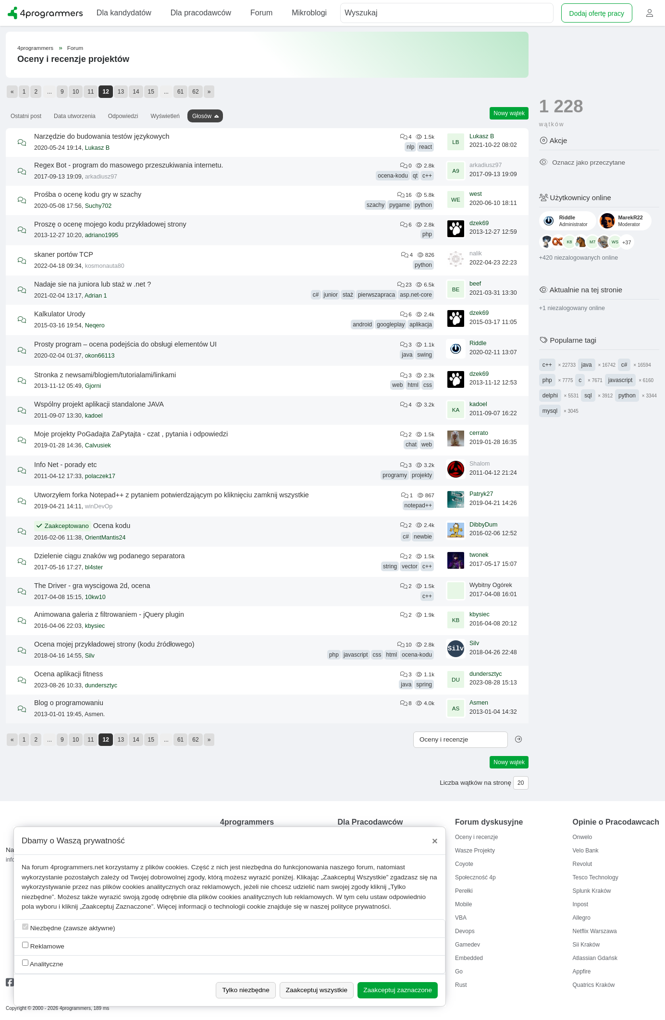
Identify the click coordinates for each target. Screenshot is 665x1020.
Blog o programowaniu (68, 703)
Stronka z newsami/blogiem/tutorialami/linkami (105, 375)
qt (415, 175)
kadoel (94, 415)
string (390, 566)
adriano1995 (102, 235)
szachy (375, 205)
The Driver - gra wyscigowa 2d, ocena (92, 585)
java (407, 354)
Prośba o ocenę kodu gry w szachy (87, 194)
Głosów (201, 116)
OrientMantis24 (105, 537)
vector (410, 566)
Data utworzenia (75, 116)
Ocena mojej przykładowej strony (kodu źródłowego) (114, 644)
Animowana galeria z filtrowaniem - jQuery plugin (109, 614)
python (423, 205)
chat (411, 444)
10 (76, 91)
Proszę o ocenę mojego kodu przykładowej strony (110, 224)
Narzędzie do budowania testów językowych (102, 136)
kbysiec (95, 626)
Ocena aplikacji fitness (68, 674)
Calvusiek (98, 445)
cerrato (478, 433)
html (413, 385)
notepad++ (418, 505)
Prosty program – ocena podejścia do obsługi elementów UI (125, 344)
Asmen (478, 702)
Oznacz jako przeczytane (582, 162)
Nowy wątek (509, 113)
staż (348, 294)
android (362, 324)
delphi (550, 395)
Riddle (477, 343)
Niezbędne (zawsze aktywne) (68, 928)
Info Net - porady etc (65, 464)
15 (151, 91)
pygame (399, 205)
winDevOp (99, 506)
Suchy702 (98, 206)
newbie (423, 536)
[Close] (435, 841)
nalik (475, 253)
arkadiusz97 (101, 176)
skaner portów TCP (63, 254)
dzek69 (479, 223)
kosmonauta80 (104, 266)
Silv (90, 655)
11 (90, 91)
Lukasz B (97, 147)
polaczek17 (100, 476)
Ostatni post (26, 116)
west (475, 194)
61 (180, 91)
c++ (427, 175)
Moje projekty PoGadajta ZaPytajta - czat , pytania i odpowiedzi (131, 434)
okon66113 (100, 355)
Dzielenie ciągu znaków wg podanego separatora (109, 556)
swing (424, 354)
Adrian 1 (96, 295)
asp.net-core (416, 294)
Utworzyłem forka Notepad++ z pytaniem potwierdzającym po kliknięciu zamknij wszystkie (171, 495)
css (427, 385)
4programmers (35, 48)
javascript (356, 654)
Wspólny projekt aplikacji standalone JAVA (99, 404)
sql (587, 395)
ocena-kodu (393, 175)
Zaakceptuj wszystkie (316, 990)
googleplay (391, 324)
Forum (75, 48)
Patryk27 (481, 494)
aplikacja (420, 324)
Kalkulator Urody (59, 314)
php (427, 234)
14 (136, 91)
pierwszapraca (376, 294)
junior (331, 294)
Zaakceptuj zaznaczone (397, 990)
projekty (422, 475)
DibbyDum (483, 524)
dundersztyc (101, 685)
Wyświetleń (165, 116)
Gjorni (93, 386)
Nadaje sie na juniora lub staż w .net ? (92, 284)
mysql (549, 411)
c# (316, 294)
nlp (410, 147)
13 (121, 91)
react (425, 147)
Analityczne (42, 964)
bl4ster (94, 567)
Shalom (479, 463)
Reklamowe (43, 946)
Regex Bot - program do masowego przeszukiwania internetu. (128, 165)
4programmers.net (77, 867)
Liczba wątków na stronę (475, 782)
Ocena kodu (112, 525)
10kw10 (95, 597)
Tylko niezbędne (245, 990)
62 (195, 91)
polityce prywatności (360, 906)
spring (424, 684)
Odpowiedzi (123, 116)
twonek (479, 555)
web (397, 385)
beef (475, 283)
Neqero (95, 325)
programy (394, 475)
